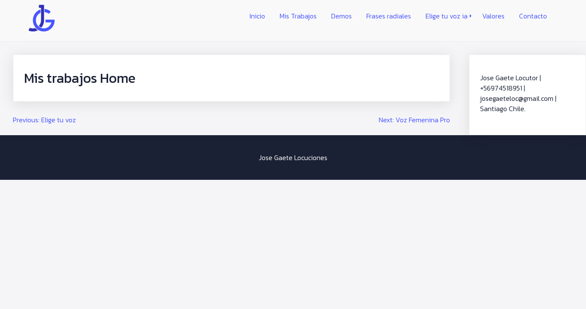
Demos (341, 16)
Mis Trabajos (298, 16)
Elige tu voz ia (447, 16)
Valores (493, 16)
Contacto (533, 16)
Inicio (257, 16)
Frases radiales (388, 16)
